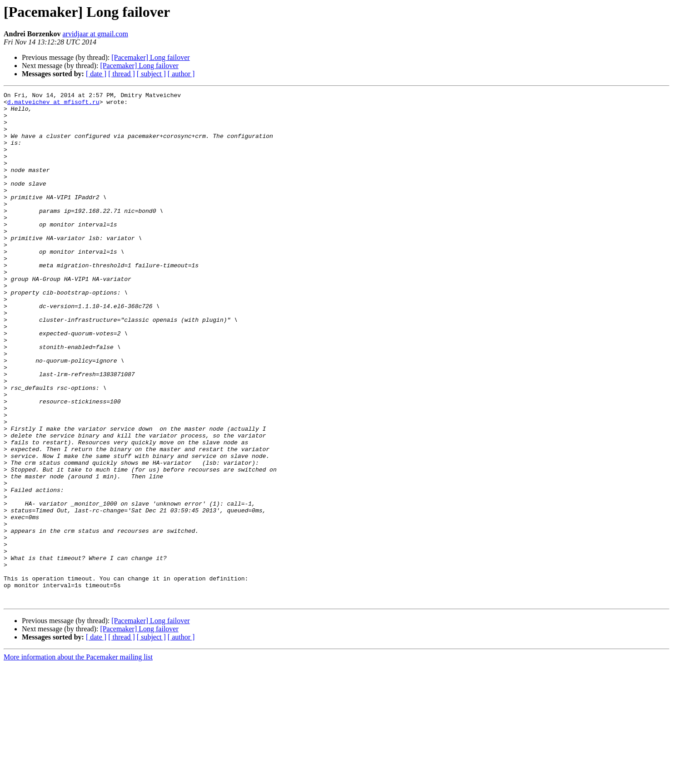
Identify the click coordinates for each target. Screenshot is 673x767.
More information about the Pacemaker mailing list (78, 759)
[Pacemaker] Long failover (150, 57)
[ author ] (181, 74)
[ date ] (96, 74)
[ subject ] (151, 74)
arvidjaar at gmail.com (95, 34)
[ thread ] (121, 74)
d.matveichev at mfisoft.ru (53, 104)
